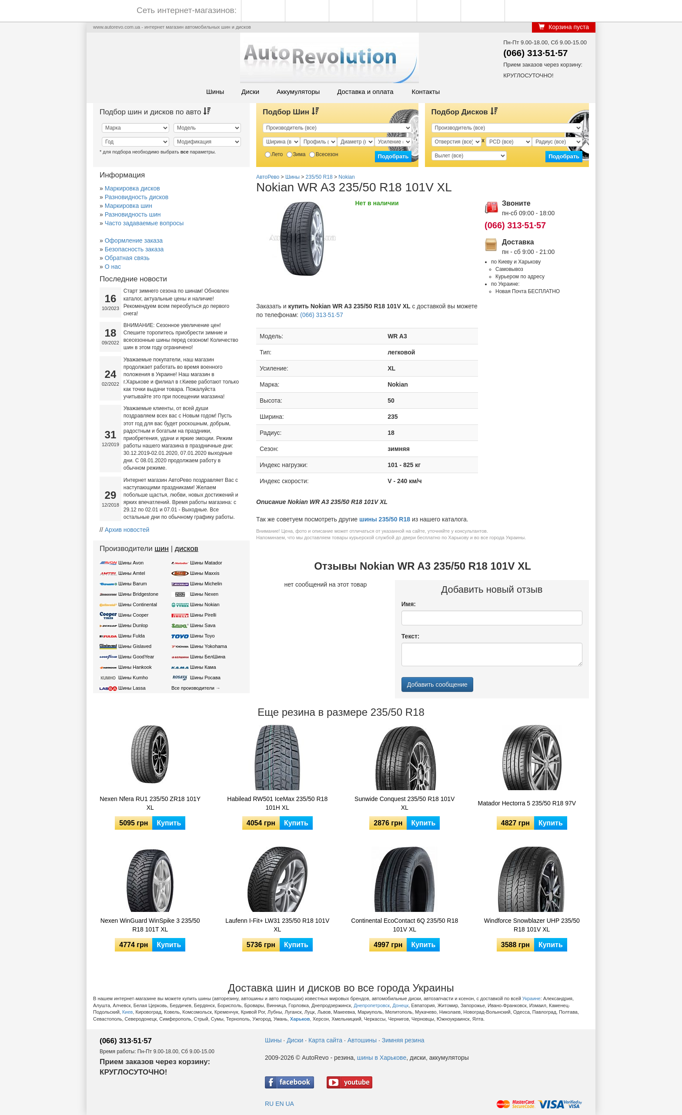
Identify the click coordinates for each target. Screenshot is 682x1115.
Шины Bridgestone (138, 594)
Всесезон (323, 154)
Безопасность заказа (134, 249)
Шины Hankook (135, 667)
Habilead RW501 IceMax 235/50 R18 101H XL (277, 803)
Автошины (362, 1040)
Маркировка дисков (132, 188)
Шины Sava (202, 625)
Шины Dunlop (133, 625)
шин (161, 548)
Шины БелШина (207, 656)
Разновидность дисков (136, 197)
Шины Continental (137, 604)
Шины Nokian (205, 604)
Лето (274, 154)
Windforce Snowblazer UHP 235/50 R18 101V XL (532, 925)
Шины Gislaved (134, 646)
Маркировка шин (128, 205)
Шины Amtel (131, 573)
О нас (113, 266)
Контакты (425, 91)
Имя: (408, 604)
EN (279, 1103)
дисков (186, 548)
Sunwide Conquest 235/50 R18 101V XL (404, 803)
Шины (215, 91)
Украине (531, 998)
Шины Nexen (204, 594)
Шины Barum (132, 583)
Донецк (400, 1005)
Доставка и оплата (365, 91)
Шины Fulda (131, 635)
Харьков (300, 1019)
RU (269, 1103)
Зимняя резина (403, 1040)
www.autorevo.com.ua (116, 27)
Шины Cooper (133, 615)
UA (289, 1103)
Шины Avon (131, 562)
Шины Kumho (133, 677)
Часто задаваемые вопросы (144, 223)
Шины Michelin (206, 583)
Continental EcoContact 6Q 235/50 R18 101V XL (404, 925)
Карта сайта (325, 1040)
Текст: (410, 636)
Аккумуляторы (298, 91)
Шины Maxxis (205, 573)
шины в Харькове (381, 1057)
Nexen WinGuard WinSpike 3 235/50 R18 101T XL (150, 925)
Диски (250, 91)
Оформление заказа (134, 240)
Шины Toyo (202, 635)
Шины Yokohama (208, 646)
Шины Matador (206, 562)
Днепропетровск (372, 1005)
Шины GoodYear (136, 656)
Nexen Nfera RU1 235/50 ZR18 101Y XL (150, 803)
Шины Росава (205, 677)
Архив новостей (127, 529)
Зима (296, 154)
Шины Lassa (132, 688)
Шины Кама (203, 667)
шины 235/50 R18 (384, 519)
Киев (127, 1012)
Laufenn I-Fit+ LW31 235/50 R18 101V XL (277, 925)
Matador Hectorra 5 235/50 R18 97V (527, 803)
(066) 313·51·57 (535, 53)
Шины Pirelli (203, 615)
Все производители (192, 688)
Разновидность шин (133, 214)
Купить (169, 823)
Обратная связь (127, 257)
